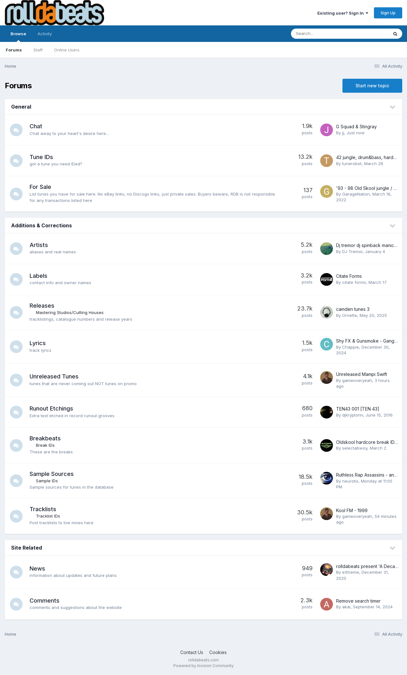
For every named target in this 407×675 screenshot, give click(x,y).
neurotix (350, 481)
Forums (14, 49)
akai (346, 606)
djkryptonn (352, 415)
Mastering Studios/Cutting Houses (70, 312)
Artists (39, 245)
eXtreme (350, 572)
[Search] (322, 34)
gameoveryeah (357, 380)
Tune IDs (41, 157)
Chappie (350, 347)
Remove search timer (358, 601)
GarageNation (356, 194)
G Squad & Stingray (356, 126)
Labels (38, 275)
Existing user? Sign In (342, 13)
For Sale (40, 187)
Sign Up (388, 12)
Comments (44, 600)
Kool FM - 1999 (352, 510)
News (37, 568)
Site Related (26, 548)
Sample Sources (52, 474)
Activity (45, 33)
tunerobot (352, 163)
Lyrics (38, 343)
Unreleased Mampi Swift (361, 374)
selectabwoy (354, 448)
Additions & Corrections (41, 225)
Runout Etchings (51, 408)
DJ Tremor (352, 251)
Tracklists (43, 509)
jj (343, 132)
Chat (36, 126)
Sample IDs (47, 480)
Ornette (349, 315)
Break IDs (45, 445)
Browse (18, 36)
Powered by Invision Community (203, 665)
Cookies (218, 652)
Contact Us (191, 652)
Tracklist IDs (48, 515)
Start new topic (372, 85)
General (21, 107)
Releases (42, 305)
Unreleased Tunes (54, 376)
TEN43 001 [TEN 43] (357, 408)
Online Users (66, 49)
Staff (38, 49)
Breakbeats (45, 438)
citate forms (354, 282)
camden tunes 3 (352, 309)
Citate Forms (349, 276)
